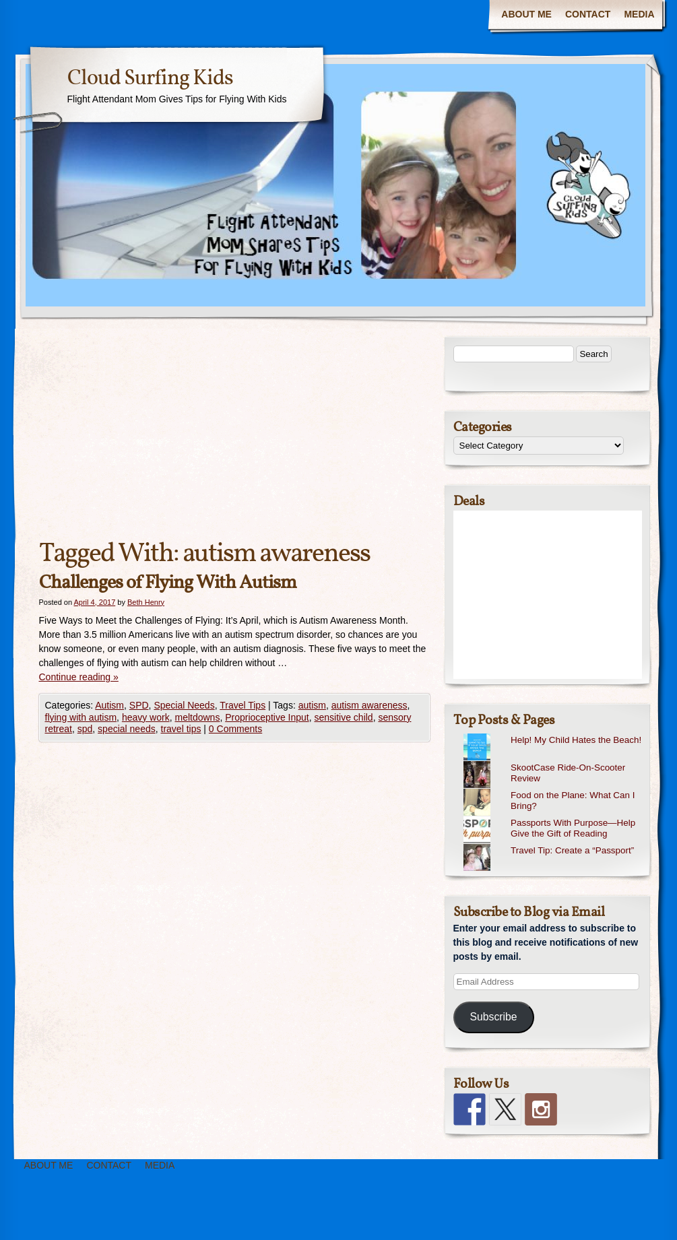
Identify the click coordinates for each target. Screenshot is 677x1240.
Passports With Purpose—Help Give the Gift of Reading (573, 828)
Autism (109, 705)
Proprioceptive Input (267, 717)
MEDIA (639, 14)
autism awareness (369, 705)
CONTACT (587, 14)
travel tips (181, 728)
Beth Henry (145, 602)
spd (85, 728)
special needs (127, 728)
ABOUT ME (526, 14)
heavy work (146, 717)
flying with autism (81, 717)
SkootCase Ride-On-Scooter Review (568, 773)
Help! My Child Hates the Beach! (576, 740)
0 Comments (235, 728)
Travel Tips (242, 705)
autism (312, 705)
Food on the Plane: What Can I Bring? (573, 801)
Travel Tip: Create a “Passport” (572, 850)
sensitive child (343, 717)
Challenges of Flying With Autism (167, 583)
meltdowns (197, 717)
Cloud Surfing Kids (150, 79)
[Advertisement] (234, 436)
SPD (139, 705)
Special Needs (184, 705)
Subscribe (493, 1016)
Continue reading (79, 677)
